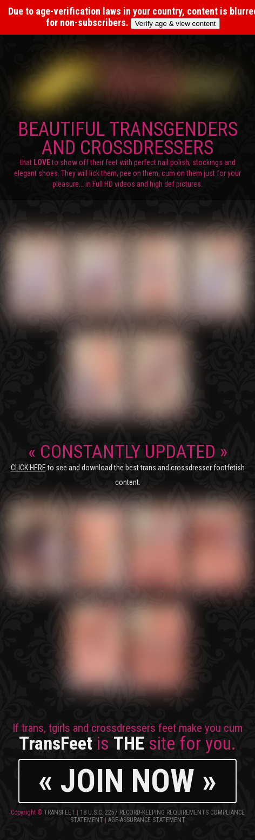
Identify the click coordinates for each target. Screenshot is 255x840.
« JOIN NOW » (127, 781)
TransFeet (59, 812)
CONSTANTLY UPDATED (128, 464)
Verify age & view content (175, 23)
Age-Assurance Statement (146, 820)
